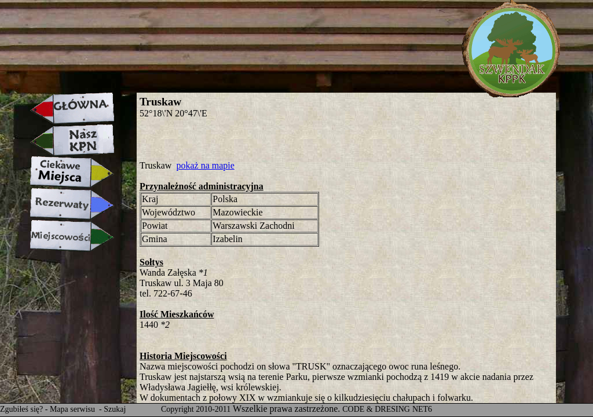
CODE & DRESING (376, 409)
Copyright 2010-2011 (195, 409)
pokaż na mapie (205, 165)
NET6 (422, 409)
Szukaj (115, 409)
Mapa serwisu (73, 409)
